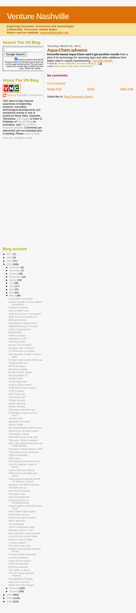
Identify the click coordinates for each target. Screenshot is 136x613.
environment (86, 66)
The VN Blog (24, 121)
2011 (10, 264)
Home (90, 89)
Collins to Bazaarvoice (20, 329)
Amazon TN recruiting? (20, 345)
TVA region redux (17, 494)
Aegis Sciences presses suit (23, 317)
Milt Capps (23, 118)
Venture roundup (17, 335)
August (13, 280)
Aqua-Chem (60, 66)
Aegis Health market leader (22, 511)
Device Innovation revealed (22, 517)
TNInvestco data (17, 341)
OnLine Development (19, 497)
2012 (10, 260)
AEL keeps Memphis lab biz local (25, 427)
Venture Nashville (38, 16)
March (13, 295)
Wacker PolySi (16, 378)
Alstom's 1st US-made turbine (23, 431)
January (14, 591)
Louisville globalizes (19, 557)
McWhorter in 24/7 (18, 338)
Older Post (126, 89)
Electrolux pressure (18, 567)
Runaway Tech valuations (21, 348)
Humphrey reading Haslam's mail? (26, 449)
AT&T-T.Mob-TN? (17, 394)
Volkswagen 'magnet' (19, 434)
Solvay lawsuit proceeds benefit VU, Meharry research (24, 480)
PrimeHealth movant (19, 514)
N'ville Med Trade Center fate (23, 437)
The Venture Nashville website (19, 126)
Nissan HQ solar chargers (21, 585)
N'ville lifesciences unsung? (22, 387)
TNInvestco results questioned (24, 452)
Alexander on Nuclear (19, 421)
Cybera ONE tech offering (21, 470)
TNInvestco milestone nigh (22, 409)
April (12, 292)
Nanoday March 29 (18, 375)
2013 (10, 257)
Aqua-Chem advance (19, 582)
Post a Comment (56, 83)
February (14, 588)
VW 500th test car (17, 487)
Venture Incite (15, 418)
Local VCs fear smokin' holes (23, 536)
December (15, 267)
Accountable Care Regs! (21, 298)
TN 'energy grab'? (17, 397)
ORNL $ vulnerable (18, 455)
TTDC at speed (16, 391)
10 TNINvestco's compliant (22, 351)
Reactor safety (16, 424)
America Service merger (21, 539)
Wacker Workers (17, 406)
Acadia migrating (17, 403)
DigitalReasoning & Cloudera (23, 326)
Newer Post (54, 89)
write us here (32, 133)
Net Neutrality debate (19, 491)
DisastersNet (15, 332)
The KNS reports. (102, 60)
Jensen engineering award (22, 527)
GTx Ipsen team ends (19, 545)
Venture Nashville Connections (25, 95)
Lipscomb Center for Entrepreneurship (19, 501)
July (11, 283)
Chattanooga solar (18, 381)
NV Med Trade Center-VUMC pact (26, 360)
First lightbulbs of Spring (21, 579)
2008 (10, 601)
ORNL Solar (15, 458)
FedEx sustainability (19, 563)
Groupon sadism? (17, 542)
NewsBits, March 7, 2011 (21, 530)
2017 (10, 254)
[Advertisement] (24, 167)
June (12, 286)
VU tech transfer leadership (22, 554)
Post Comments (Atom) (78, 96)
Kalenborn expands (18, 307)
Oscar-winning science (20, 560)
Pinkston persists (17, 400)
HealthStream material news (23, 323)
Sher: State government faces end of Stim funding (26, 444)
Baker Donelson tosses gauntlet (24, 533)
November (15, 270)
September (15, 277)
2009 (10, 598)
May (11, 289)
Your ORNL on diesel (19, 570)
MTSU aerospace (17, 366)
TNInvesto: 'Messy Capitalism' (24, 440)
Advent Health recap (19, 310)
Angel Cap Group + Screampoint (25, 314)
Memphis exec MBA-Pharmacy (24, 484)
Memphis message (18, 369)
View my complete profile (17, 137)
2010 (10, 594)
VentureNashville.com (54, 32)
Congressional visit (18, 363)
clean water (73, 66)
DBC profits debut (17, 320)
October (14, 273)
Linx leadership (16, 524)
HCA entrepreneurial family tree (24, 461)
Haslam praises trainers (20, 385)
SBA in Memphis (17, 521)
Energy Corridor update (20, 372)
